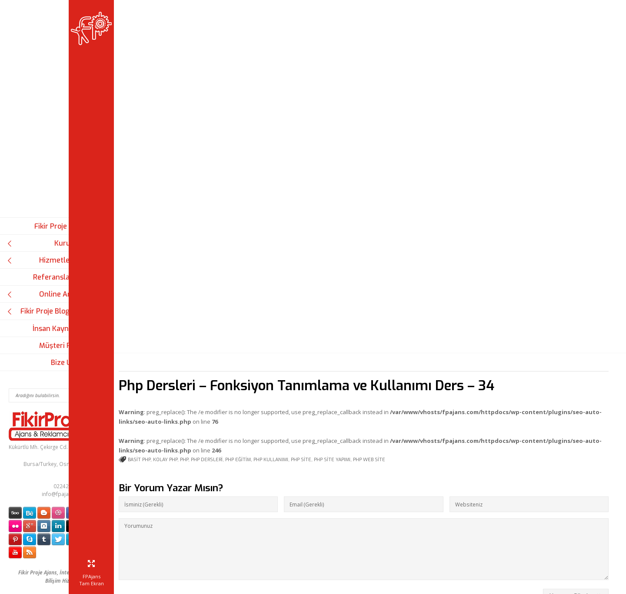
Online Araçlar (47, 294)
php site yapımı (371, 380)
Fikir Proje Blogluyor (47, 311)
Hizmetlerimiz (47, 260)
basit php (178, 380)
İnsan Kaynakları (60, 328)
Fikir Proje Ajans (60, 226)
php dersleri (246, 380)
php (224, 380)
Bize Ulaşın (69, 362)
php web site (409, 380)
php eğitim (277, 380)
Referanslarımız (60, 277)
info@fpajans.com (64, 493)
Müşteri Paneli (63, 345)
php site (340, 380)
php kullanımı (310, 380)
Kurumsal (47, 243)
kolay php (205, 380)
